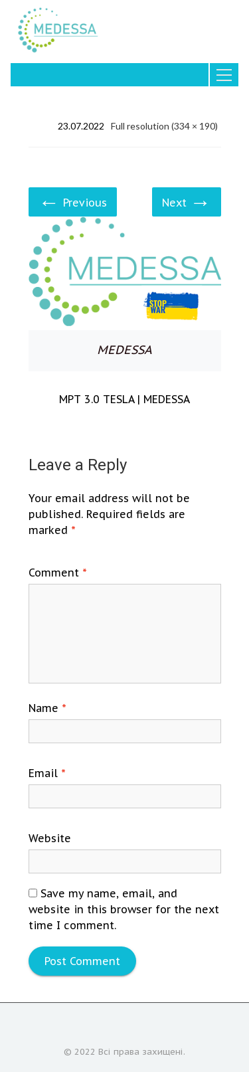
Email (47, 773)
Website (50, 838)
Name (47, 708)
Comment (58, 572)
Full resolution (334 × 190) (164, 126)
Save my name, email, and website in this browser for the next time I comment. (124, 909)
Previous (73, 201)
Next (186, 201)
